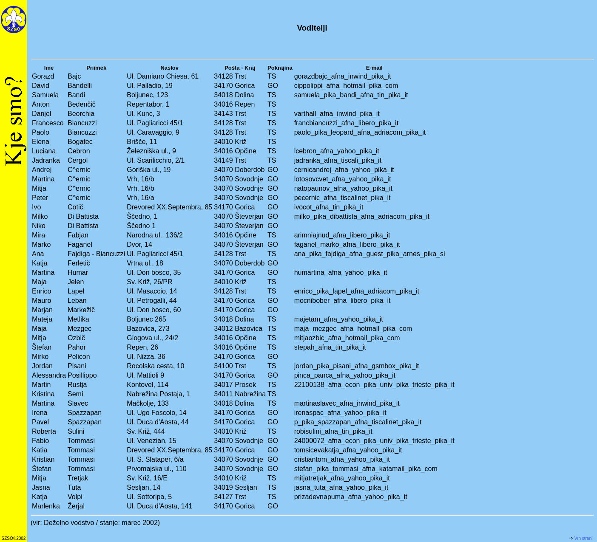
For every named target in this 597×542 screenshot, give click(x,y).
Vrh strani (583, 538)
